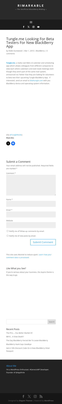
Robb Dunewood (15, 51)
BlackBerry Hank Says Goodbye (18, 344)
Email (9, 210)
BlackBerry (40, 51)
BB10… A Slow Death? (15, 336)
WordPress (49, 400)
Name (9, 199)
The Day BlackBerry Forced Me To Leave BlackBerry (27, 340)
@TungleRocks (16, 135)
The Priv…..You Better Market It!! (19, 333)
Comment (11, 173)
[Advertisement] (34, 297)
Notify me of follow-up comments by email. (26, 231)
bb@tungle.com (36, 80)
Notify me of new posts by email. (22, 236)
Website (9, 220)
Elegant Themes (25, 400)
